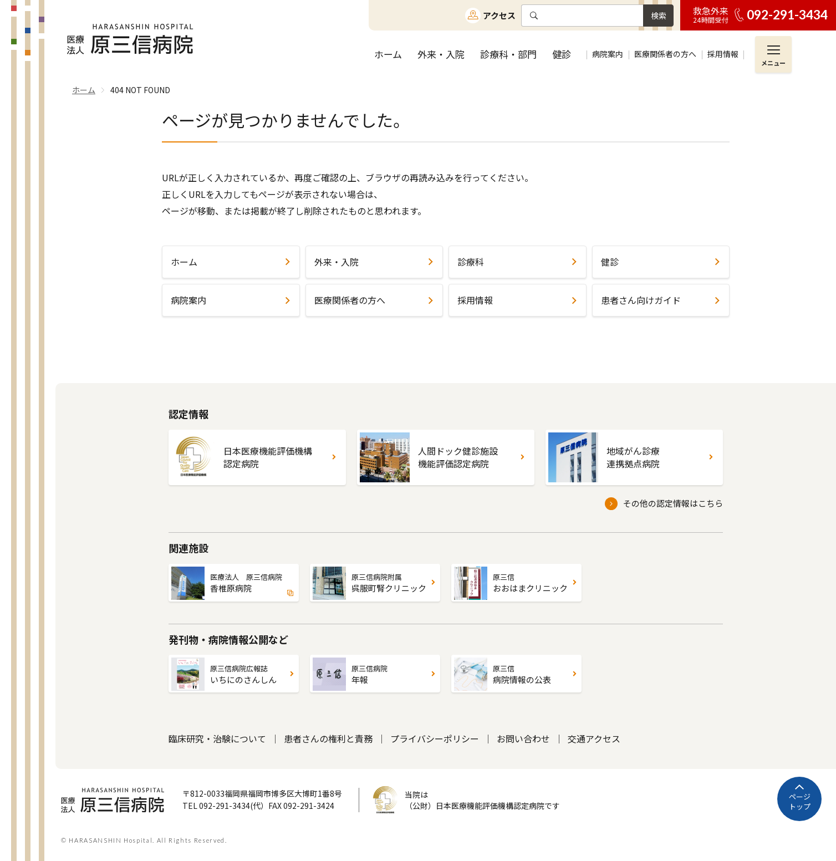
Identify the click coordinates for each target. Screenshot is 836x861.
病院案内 (188, 300)
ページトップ (799, 801)
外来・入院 (336, 261)
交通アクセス (594, 738)
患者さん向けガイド (641, 300)
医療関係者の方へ (349, 300)
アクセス (499, 15)
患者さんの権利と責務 (328, 738)
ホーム (184, 261)
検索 (658, 15)
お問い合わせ (523, 738)
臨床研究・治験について (217, 738)
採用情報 (475, 300)
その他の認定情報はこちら (673, 503)
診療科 (470, 261)
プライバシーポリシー (434, 738)
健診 (610, 261)
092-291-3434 (787, 15)
